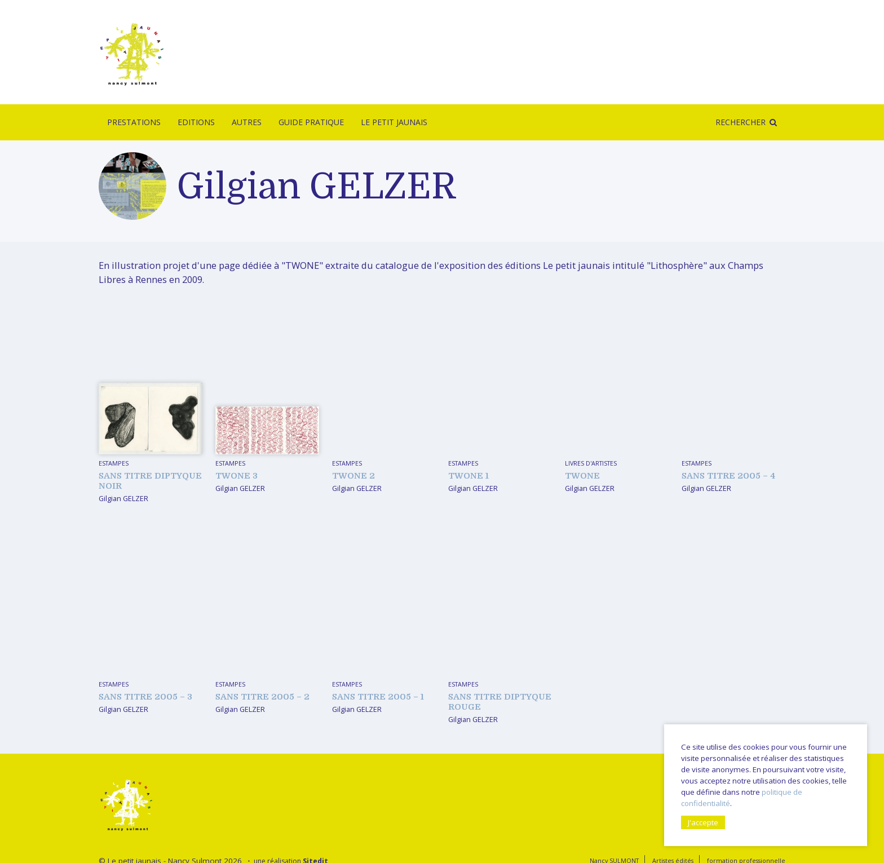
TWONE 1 (468, 476)
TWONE (582, 476)
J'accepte (703, 822)
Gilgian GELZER (123, 498)
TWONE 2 (353, 476)
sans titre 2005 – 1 (378, 697)
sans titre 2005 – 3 (145, 697)
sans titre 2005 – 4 (728, 476)
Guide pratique (311, 122)
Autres (247, 122)
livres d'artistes (591, 463)
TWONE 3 (236, 476)
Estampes (114, 463)
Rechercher (740, 122)
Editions (196, 122)
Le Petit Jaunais (394, 122)
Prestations (134, 122)
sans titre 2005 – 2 (262, 697)
